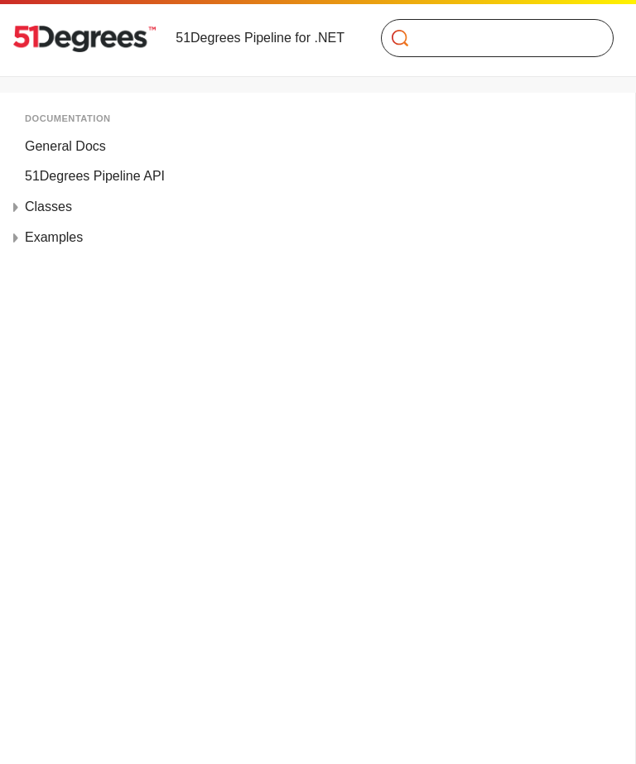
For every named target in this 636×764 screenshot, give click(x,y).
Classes (48, 206)
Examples (54, 237)
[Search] (490, 38)
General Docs (65, 146)
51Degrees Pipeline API (95, 176)
